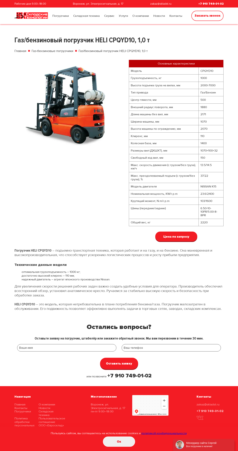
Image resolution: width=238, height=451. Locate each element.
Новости (159, 16)
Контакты (175, 16)
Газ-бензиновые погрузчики (52, 51)
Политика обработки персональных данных (24, 424)
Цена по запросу (176, 237)
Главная (20, 51)
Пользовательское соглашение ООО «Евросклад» (52, 422)
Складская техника (86, 16)
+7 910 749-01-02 (211, 4)
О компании (140, 16)
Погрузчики (60, 16)
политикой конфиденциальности (164, 433)
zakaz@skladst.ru (161, 4)
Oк (119, 441)
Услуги (123, 16)
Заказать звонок (207, 16)
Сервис (109, 16)
